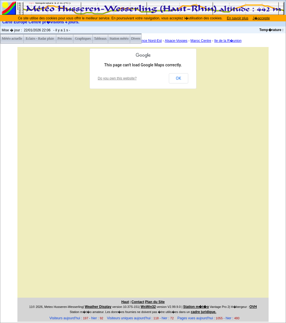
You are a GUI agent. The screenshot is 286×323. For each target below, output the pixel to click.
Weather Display (98, 307)
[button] (117, 217)
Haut (125, 302)
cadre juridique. (203, 312)
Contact (138, 302)
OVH (253, 307)
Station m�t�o (196, 307)
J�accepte (261, 18)
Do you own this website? (117, 78)
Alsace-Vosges (176, 41)
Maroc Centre (200, 41)
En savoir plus (237, 18)
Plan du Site (155, 302)
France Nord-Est (149, 41)
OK (178, 78)
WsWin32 (148, 307)
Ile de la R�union (227, 41)
